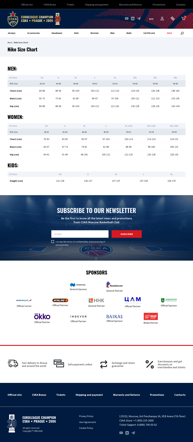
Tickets (70, 4)
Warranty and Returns (130, 4)
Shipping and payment (96, 4)
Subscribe (126, 234)
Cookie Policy (86, 427)
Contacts (180, 4)
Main (10, 42)
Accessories (33, 32)
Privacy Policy (86, 416)
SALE (169, 32)
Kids (76, 32)
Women (94, 32)
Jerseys (11, 32)
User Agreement (87, 422)
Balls (129, 32)
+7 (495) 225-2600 (143, 420)
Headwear (57, 32)
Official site (27, 4)
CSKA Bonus (50, 4)
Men (112, 32)
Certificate (149, 32)
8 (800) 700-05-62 (147, 424)
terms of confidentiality (77, 241)
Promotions (159, 4)
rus (151, 18)
